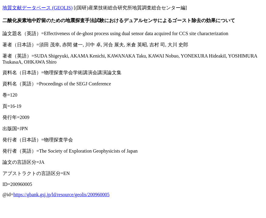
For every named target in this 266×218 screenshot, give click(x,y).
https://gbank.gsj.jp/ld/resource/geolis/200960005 (61, 194)
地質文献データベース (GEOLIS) (37, 7)
